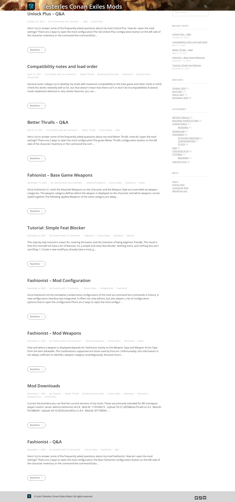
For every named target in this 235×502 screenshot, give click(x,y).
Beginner (89, 235)
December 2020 (180, 97)
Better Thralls (87, 74)
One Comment (74, 182)
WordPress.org (179, 191)
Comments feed (180, 188)
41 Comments (73, 449)
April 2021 (177, 91)
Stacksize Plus (143, 74)
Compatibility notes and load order (62, 66)
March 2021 (178, 94)
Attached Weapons (96, 182)
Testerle (56, 21)
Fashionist (128, 74)
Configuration (106, 288)
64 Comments (70, 130)
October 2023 (179, 88)
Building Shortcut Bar (108, 74)
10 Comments (69, 74)
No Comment (71, 21)
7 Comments (72, 288)
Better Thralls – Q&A (47, 122)
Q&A (85, 21)
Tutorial (130, 235)
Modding (118, 235)
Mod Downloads (43, 386)
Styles (142, 182)
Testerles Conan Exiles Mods (82, 6)
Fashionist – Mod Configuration (59, 280)
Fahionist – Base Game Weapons (60, 175)
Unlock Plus (97, 21)
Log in (175, 181)
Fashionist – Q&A (44, 442)
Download (129, 393)
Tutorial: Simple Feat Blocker (56, 228)
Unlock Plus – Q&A (46, 14)
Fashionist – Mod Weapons (54, 333)
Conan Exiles (105, 130)
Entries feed (178, 184)
